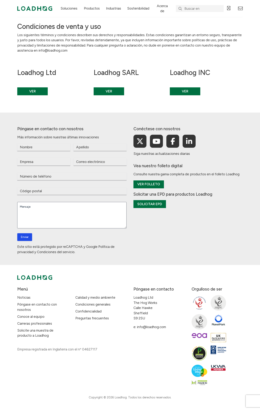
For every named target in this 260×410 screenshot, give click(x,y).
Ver (32, 91)
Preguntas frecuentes (92, 318)
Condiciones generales (92, 304)
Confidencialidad (88, 311)
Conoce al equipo (30, 317)
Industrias (113, 8)
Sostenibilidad (138, 8)
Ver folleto (148, 184)
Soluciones (69, 8)
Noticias (23, 297)
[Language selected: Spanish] (231, 8)
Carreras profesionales (34, 323)
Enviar (25, 237)
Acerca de (162, 8)
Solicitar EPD (149, 204)
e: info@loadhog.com (149, 327)
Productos (92, 8)
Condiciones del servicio (56, 252)
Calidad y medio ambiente (95, 297)
